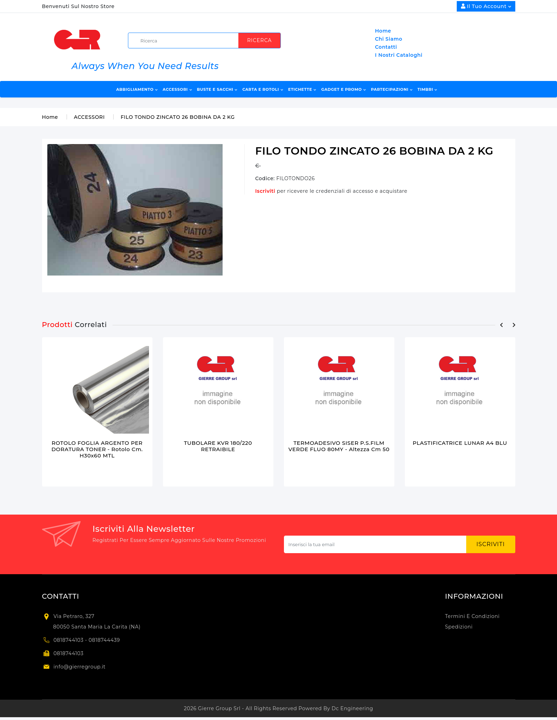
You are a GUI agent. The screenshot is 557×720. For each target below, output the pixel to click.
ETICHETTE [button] (302, 89)
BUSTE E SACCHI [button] (217, 89)
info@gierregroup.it (80, 667)
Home (383, 31)
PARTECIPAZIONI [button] (392, 89)
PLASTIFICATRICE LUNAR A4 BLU (460, 443)
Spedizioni (459, 627)
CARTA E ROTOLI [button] (262, 89)
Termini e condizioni (472, 616)
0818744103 (69, 653)
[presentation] (501, 325)
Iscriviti (266, 191)
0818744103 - (71, 640)
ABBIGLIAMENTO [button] (137, 89)
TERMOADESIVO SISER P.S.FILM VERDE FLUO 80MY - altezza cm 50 (339, 446)
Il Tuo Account (486, 6)
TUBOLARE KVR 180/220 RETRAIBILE (218, 446)
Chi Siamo (388, 39)
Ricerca (259, 40)
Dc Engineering (352, 708)
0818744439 (104, 640)
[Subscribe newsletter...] (375, 544)
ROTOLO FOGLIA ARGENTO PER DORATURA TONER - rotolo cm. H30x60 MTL (97, 449)
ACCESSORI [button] (177, 89)
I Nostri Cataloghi (398, 55)
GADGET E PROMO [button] (343, 89)
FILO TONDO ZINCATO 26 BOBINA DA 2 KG (178, 117)
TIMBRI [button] (427, 89)
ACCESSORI (89, 117)
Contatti (386, 47)
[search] (207, 40)
